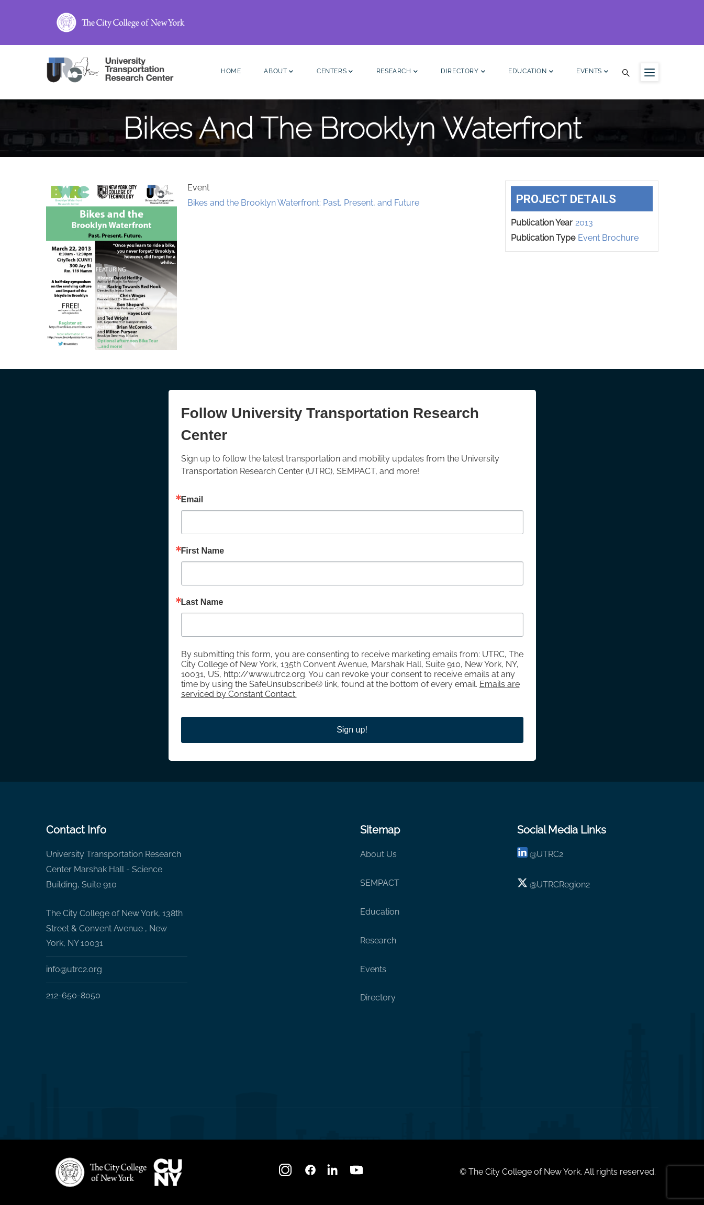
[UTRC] (101, 1172)
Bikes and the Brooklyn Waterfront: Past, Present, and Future (303, 203)
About (279, 72)
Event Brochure (608, 238)
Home (231, 71)
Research (397, 72)
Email (192, 499)
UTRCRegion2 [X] (563, 884)
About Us (378, 854)
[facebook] (310, 1173)
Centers (335, 72)
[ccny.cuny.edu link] (352, 22)
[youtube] (357, 1173)
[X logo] (522, 884)
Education (530, 72)
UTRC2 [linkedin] (550, 854)
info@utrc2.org (74, 969)
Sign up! (352, 729)
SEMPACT (379, 883)
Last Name (202, 602)
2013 (584, 223)
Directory (463, 72)
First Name (203, 551)
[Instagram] (286, 1173)
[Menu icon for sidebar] (649, 72)
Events (592, 72)
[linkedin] (522, 854)
